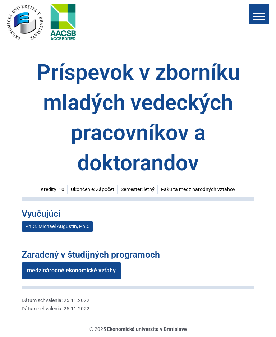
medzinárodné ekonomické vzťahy (71, 270)
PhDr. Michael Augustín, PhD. (57, 226)
